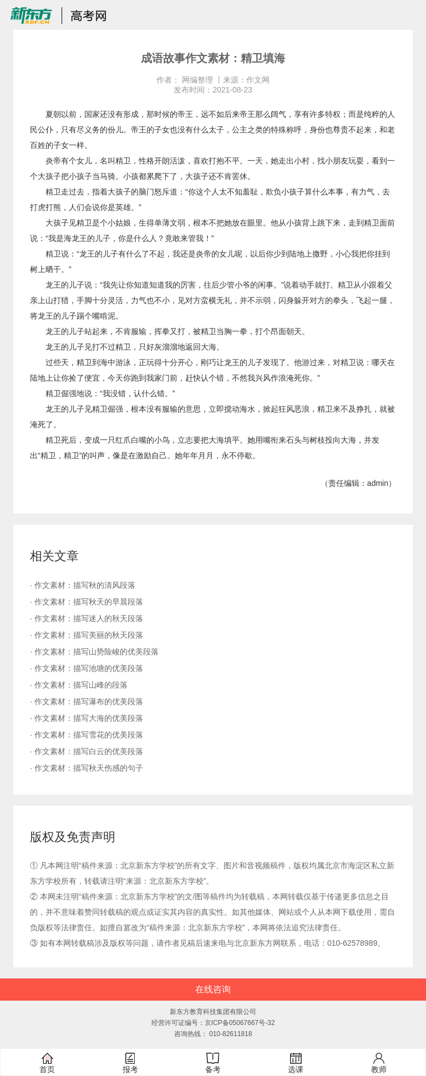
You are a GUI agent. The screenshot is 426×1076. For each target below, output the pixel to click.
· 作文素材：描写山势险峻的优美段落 (94, 651)
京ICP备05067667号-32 (240, 1023)
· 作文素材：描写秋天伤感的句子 (86, 768)
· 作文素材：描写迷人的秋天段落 (86, 618)
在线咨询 (213, 989)
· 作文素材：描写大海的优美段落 (86, 718)
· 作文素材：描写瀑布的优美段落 (86, 701)
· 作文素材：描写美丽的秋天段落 (86, 635)
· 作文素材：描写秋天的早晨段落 (86, 601)
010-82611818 (230, 1034)
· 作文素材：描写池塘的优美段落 (86, 668)
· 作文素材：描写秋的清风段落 (82, 585)
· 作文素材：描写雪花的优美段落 (86, 734)
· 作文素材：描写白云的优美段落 (86, 751)
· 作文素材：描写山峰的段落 (79, 684)
